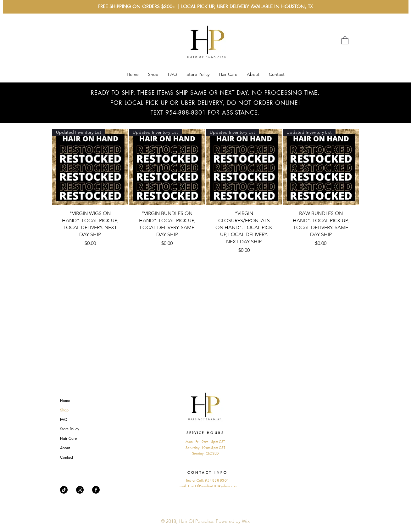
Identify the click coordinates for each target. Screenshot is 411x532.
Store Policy (69, 429)
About (65, 447)
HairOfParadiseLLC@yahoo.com (212, 486)
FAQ (63, 419)
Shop (64, 410)
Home (65, 400)
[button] (345, 40)
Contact (66, 457)
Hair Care (68, 438)
